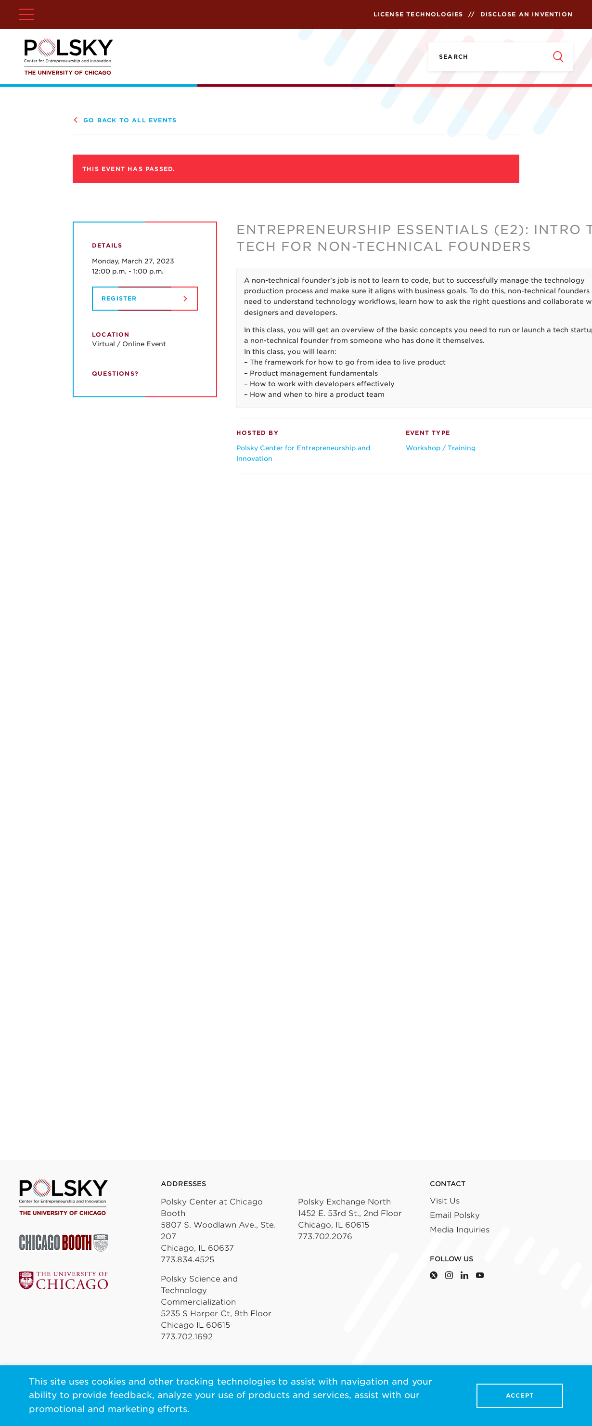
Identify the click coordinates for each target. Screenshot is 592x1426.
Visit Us (445, 1200)
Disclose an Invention (526, 14)
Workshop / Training (441, 448)
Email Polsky (455, 1215)
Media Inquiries (459, 1229)
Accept (520, 1396)
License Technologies (418, 14)
